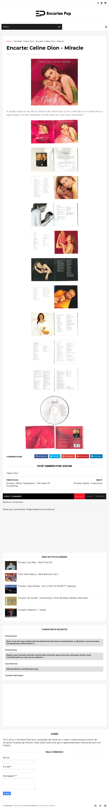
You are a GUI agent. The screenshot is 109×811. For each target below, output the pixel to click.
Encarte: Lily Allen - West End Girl (35, 564)
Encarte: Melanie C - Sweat (32, 611)
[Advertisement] (27, 706)
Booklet (18, 42)
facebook (100, 498)
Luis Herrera (11, 665)
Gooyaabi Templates (46, 807)
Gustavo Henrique (14, 677)
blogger (78, 498)
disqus (88, 498)
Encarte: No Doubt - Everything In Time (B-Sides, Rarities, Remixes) (53, 599)
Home (10, 42)
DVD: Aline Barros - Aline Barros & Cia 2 (38, 576)
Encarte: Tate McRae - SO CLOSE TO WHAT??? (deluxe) (47, 587)
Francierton (11, 638)
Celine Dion (29, 42)
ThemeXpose (18, 807)
